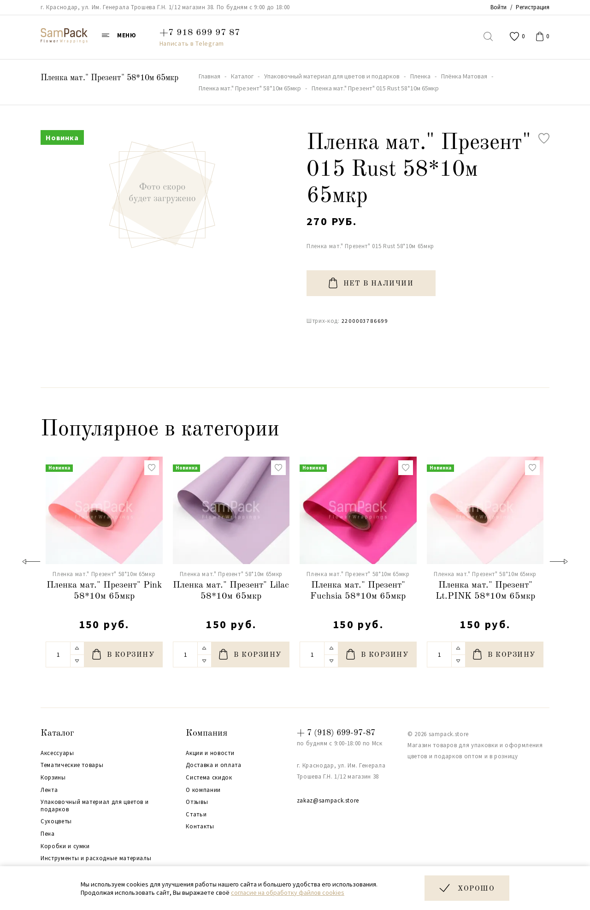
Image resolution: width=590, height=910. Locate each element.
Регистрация (532, 7)
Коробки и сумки (65, 846)
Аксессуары (57, 753)
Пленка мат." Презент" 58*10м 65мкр (109, 78)
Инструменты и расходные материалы (96, 858)
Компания (206, 733)
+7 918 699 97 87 (199, 32)
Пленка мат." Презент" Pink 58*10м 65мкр (104, 591)
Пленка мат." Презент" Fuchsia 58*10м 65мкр (358, 591)
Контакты (200, 826)
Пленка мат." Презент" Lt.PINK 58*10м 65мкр (485, 591)
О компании (203, 790)
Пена (48, 834)
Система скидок (209, 777)
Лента (49, 790)
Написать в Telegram (191, 43)
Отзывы (197, 802)
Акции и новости (210, 753)
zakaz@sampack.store (328, 800)
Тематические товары (72, 765)
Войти (498, 7)
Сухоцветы (56, 821)
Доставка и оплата (213, 765)
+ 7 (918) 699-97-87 (336, 733)
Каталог (57, 733)
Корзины (53, 777)
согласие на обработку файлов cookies (287, 892)
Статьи (196, 814)
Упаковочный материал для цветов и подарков (94, 805)
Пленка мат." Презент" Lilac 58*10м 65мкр (231, 591)
